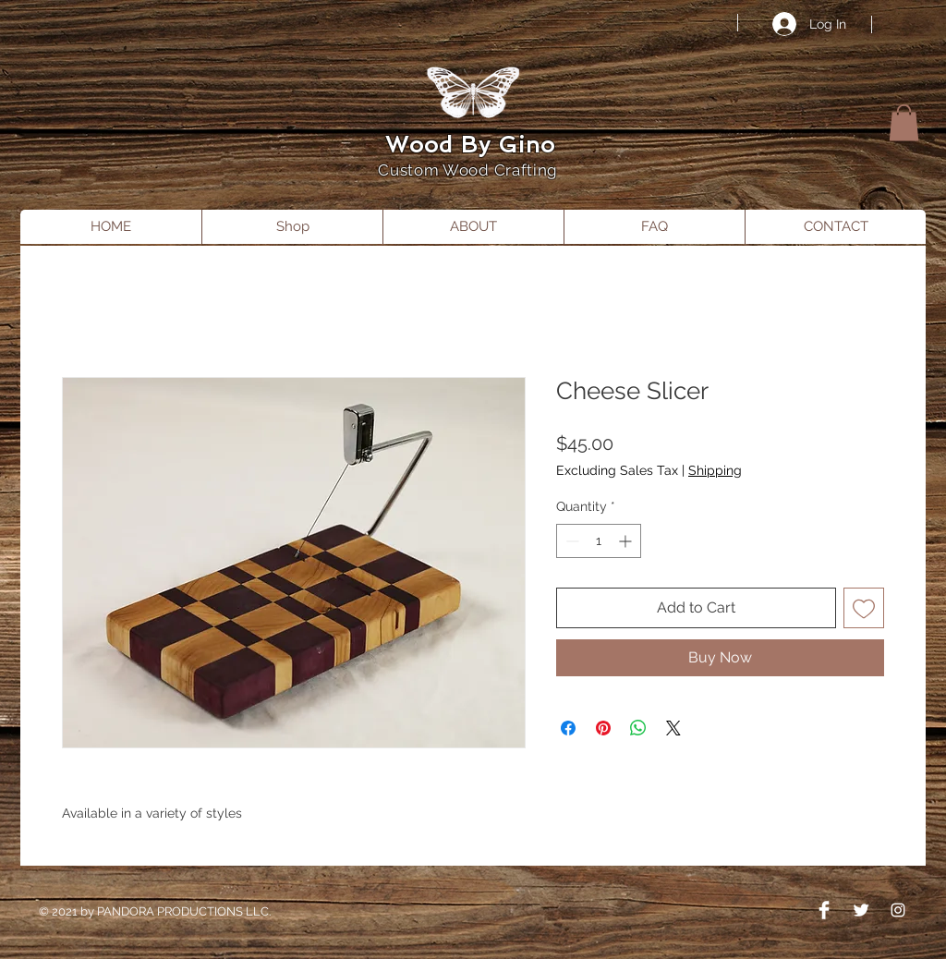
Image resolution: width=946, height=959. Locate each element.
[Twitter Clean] (861, 910)
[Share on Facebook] (568, 728)
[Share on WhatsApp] (638, 728)
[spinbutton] (598, 541)
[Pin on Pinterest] (603, 728)
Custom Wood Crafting (470, 170)
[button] (904, 122)
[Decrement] (570, 541)
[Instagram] (898, 910)
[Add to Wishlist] (863, 608)
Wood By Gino (470, 144)
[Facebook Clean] (824, 910)
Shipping (715, 470)
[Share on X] (673, 728)
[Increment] (626, 541)
